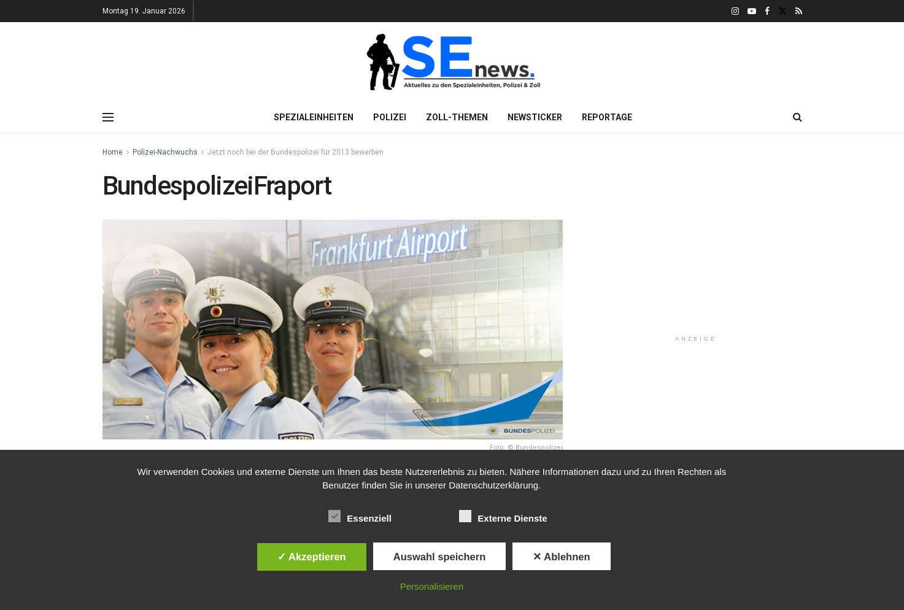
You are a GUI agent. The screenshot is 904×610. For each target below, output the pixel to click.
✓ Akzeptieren (311, 556)
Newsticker (535, 117)
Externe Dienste (503, 516)
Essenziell (360, 516)
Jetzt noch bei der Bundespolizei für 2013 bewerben (295, 152)
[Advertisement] (696, 248)
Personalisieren (431, 586)
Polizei (389, 117)
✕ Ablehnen (561, 556)
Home (112, 152)
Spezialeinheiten (313, 117)
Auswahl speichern (439, 556)
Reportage (607, 117)
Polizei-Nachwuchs (165, 152)
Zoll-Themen (457, 117)
